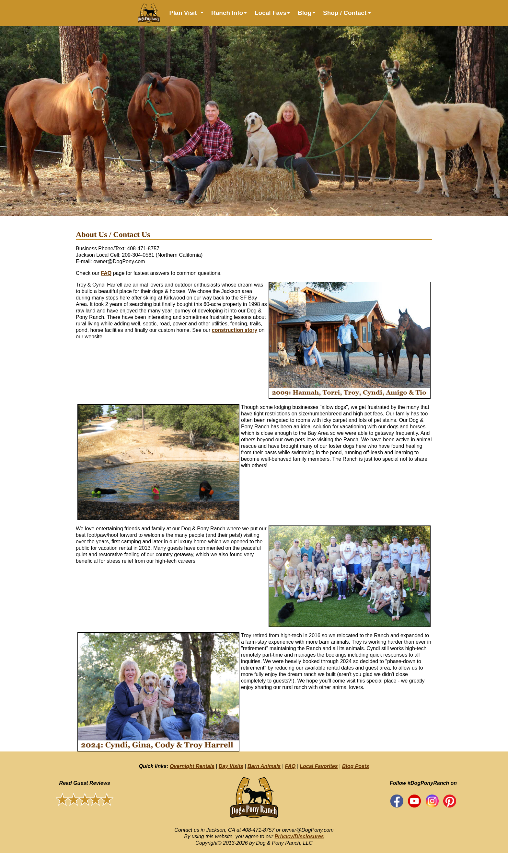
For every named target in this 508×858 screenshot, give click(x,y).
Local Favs (270, 12)
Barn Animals (264, 766)
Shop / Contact (344, 12)
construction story (234, 330)
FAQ (106, 273)
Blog (304, 12)
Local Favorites (319, 766)
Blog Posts (355, 766)
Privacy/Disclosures (299, 836)
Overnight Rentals (192, 766)
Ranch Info (227, 12)
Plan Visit (183, 12)
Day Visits (231, 766)
